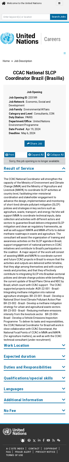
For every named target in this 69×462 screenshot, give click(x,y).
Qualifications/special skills (34, 378)
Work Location (34, 345)
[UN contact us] (58, 440)
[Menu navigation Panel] (64, 53)
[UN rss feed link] (53, 440)
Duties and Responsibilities (34, 367)
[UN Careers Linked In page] (39, 440)
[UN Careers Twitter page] (29, 440)
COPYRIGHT (50, 448)
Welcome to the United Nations (24, 3)
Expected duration (34, 356)
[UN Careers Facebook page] (44, 440)
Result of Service (34, 168)
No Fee (34, 411)
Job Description (23, 61)
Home (6, 61)
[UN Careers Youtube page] (48, 440)
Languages (34, 389)
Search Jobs (59, 16)
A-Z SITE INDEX (15, 448)
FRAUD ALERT (23, 452)
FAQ (8, 452)
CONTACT (34, 448)
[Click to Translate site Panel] (59, 3)
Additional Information (34, 400)
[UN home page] (14, 431)
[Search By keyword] (26, 17)
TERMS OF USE (14, 455)
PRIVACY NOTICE (45, 452)
